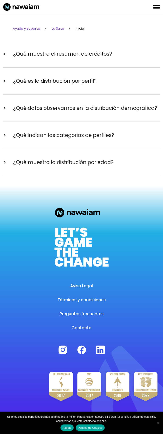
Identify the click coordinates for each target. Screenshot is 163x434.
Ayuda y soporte (30, 28)
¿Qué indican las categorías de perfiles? (58, 135)
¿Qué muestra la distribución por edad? (58, 162)
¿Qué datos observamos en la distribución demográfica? (80, 108)
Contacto (81, 328)
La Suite (62, 28)
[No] (158, 423)
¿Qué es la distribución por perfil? (50, 81)
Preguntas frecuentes (82, 314)
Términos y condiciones (82, 300)
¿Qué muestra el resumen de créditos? (57, 54)
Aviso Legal (81, 286)
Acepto (67, 427)
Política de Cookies (90, 427)
